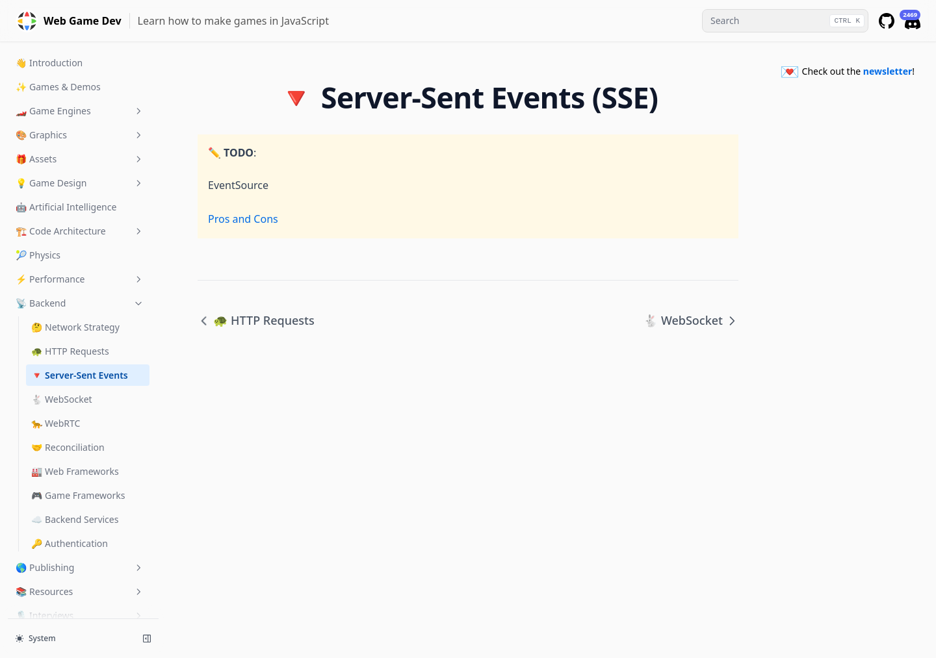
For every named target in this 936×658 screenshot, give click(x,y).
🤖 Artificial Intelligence (66, 141)
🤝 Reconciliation (68, 381)
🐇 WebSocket (61, 333)
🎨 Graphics (80, 69)
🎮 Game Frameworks (78, 430)
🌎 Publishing (80, 502)
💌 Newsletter (80, 574)
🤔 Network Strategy (75, 261)
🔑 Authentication (69, 478)
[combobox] (785, 20)
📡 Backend (80, 237)
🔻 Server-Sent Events (79, 309)
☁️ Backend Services (74, 454)
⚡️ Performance (80, 213)
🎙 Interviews (80, 550)
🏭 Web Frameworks (75, 405)
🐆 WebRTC (55, 357)
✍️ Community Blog (80, 598)
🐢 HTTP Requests (70, 285)
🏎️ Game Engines (80, 45)
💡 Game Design (80, 117)
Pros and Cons (243, 219)
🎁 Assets (80, 93)
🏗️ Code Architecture (80, 165)
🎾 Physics (38, 189)
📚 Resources (80, 526)
